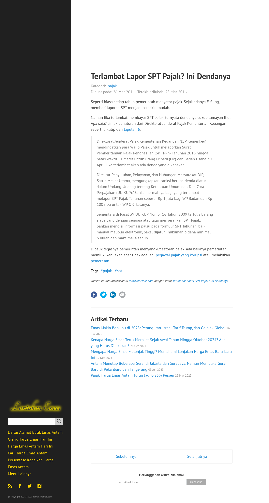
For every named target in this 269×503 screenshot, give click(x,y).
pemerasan (100, 260)
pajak (112, 85)
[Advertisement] (162, 43)
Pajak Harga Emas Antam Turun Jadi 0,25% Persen (141, 375)
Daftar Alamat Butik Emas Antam (35, 432)
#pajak (106, 270)
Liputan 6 (132, 129)
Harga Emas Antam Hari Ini (30, 446)
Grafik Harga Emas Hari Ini (30, 439)
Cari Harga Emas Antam (27, 453)
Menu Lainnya (19, 473)
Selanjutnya (197, 456)
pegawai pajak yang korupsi (179, 255)
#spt (118, 270)
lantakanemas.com (141, 281)
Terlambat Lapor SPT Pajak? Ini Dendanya (200, 281)
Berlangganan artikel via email (162, 475)
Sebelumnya (126, 456)
